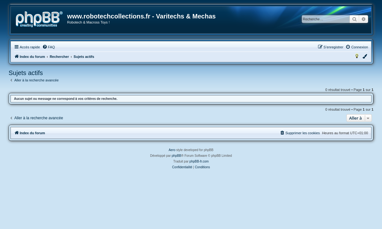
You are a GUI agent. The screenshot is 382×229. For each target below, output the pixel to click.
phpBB (176, 155)
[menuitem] (48, 47)
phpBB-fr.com (199, 161)
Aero (172, 150)
